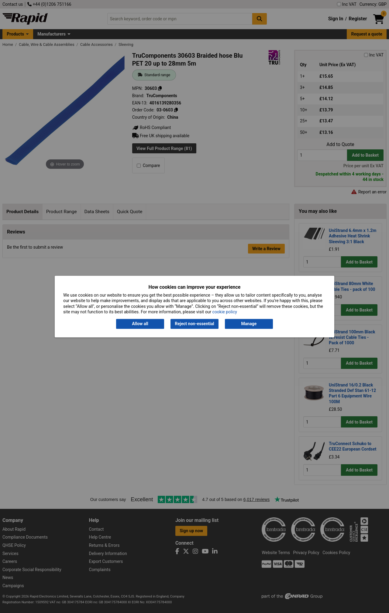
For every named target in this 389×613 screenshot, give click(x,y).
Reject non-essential (194, 324)
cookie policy (224, 311)
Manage (249, 324)
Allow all (140, 324)
